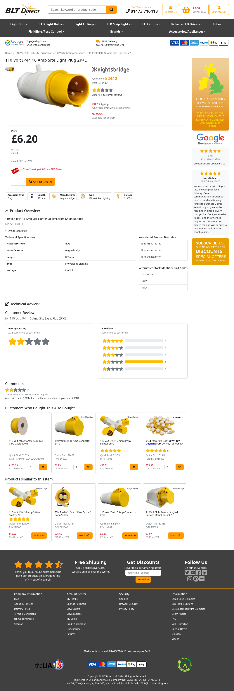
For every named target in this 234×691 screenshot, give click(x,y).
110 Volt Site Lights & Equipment (33, 53)
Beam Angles (179, 613)
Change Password (76, 603)
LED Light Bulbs (50, 24)
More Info (39, 535)
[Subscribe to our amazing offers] (143, 573)
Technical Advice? (22, 303)
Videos (175, 638)
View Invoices (74, 613)
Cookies (123, 598)
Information (179, 594)
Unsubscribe (74, 629)
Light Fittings (84, 24)
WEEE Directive (180, 624)
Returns (71, 634)
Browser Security (128, 603)
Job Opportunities (24, 618)
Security (124, 594)
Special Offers (179, 629)
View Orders (73, 608)
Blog (16, 598)
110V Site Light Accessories (70, 53)
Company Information (28, 594)
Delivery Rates (22, 608)
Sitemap (18, 624)
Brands (115, 31)
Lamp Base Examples (183, 598)
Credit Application (76, 624)
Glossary (176, 634)
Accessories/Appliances (186, 31)
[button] (185, 443)
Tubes (217, 24)
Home (8, 53)
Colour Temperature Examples (188, 608)
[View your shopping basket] (194, 9)
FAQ (174, 618)
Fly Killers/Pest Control (45, 31)
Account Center (76, 594)
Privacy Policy (126, 608)
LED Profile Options (182, 603)
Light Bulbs (18, 24)
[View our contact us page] (170, 9)
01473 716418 (142, 11)
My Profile (72, 598)
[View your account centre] (219, 9)
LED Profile (150, 24)
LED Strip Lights (118, 24)
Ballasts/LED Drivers (185, 24)
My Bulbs (72, 618)
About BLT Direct (23, 603)
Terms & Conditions (25, 613)
